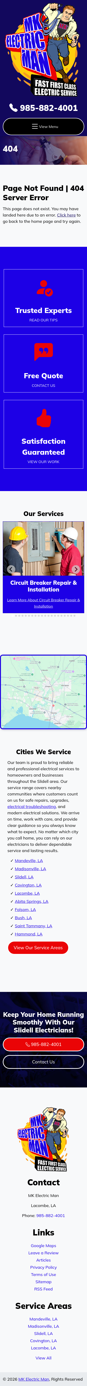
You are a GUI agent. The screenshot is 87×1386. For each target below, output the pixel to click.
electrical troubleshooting (31, 806)
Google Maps (43, 1245)
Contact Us (43, 1062)
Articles (43, 1260)
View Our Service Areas (38, 947)
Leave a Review (43, 1252)
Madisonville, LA (30, 868)
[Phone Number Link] (43, 363)
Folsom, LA (25, 909)
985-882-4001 (43, 108)
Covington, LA (28, 885)
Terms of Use (43, 1274)
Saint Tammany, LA (33, 926)
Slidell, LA (24, 877)
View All (43, 1358)
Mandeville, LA (29, 860)
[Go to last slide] (11, 569)
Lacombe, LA (27, 893)
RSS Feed (43, 1289)
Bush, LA (23, 917)
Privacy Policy (43, 1267)
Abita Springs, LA (31, 901)
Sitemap (43, 1281)
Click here (66, 215)
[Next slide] (76, 569)
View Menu (44, 126)
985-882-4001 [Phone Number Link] (44, 1044)
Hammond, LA (28, 934)
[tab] (12, 615)
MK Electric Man (33, 1379)
